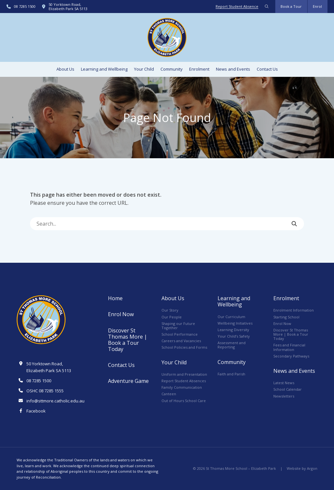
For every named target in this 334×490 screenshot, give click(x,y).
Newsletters (283, 396)
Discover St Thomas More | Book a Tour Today (127, 340)
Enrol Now (121, 314)
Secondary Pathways (291, 356)
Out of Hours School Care (183, 400)
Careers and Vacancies (181, 340)
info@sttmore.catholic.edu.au (55, 401)
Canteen (168, 393)
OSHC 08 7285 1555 (45, 391)
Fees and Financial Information (289, 347)
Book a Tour (291, 6)
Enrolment (199, 69)
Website (294, 468)
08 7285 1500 (25, 6)
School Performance (179, 334)
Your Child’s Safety (234, 336)
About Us (65, 69)
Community (171, 69)
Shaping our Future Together (178, 325)
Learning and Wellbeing (104, 69)
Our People (171, 317)
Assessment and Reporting (232, 344)
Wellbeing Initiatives (235, 323)
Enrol (317, 6)
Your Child (144, 69)
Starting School (286, 317)
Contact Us (267, 69)
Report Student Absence (237, 6)
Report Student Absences (183, 380)
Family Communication (181, 387)
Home (115, 298)
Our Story (169, 310)
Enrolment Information (293, 310)
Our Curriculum (231, 316)
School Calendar (287, 389)
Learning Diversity (233, 329)
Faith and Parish (231, 373)
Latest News (283, 382)
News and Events (233, 69)
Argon (312, 468)
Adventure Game (128, 381)
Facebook (36, 411)
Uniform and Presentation (184, 374)
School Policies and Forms (184, 347)
